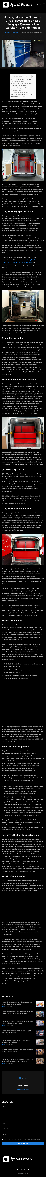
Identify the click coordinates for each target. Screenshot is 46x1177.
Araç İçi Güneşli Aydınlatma (20, 88)
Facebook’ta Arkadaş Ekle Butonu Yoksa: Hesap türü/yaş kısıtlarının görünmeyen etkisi (17, 1013)
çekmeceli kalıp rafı (25, 262)
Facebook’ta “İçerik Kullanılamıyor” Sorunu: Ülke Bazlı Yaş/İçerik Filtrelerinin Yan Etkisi (17, 1060)
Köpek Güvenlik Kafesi (19, 96)
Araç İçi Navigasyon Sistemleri (21, 79)
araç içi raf (13, 262)
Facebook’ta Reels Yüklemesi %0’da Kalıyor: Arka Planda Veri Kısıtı (16, 1032)
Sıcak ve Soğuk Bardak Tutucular (22, 83)
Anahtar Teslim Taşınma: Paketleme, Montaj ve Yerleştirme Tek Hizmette (17, 1051)
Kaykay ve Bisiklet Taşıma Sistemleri (23, 94)
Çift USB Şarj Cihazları (19, 86)
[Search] (42, 1165)
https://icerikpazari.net (23, 1089)
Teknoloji (15, 32)
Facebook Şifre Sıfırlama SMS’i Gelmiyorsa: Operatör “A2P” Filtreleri (16, 1041)
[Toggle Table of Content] (32, 76)
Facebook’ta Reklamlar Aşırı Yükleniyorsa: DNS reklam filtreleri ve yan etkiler (17, 1003)
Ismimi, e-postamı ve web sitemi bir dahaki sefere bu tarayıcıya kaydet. (22, 1139)
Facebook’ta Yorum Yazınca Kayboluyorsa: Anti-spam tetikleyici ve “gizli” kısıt (17, 1022)
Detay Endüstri (32, 260)
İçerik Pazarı (23, 1086)
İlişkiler (3, 1006)
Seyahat (7, 32)
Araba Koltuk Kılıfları (18, 81)
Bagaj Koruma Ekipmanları (20, 92)
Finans (3, 1053)
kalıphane (5, 262)
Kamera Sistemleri (17, 90)
